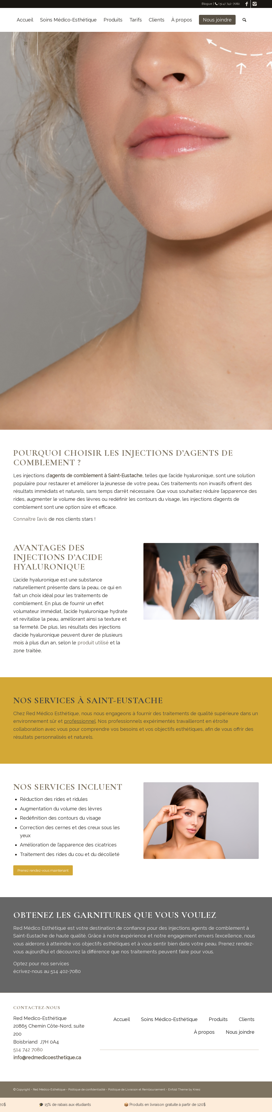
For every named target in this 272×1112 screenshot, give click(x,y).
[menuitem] (25, 20)
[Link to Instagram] (255, 4)
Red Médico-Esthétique (49, 1089)
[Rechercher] (244, 20)
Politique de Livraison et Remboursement (136, 1089)
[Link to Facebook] (246, 4)
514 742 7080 (28, 1049)
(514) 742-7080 (227, 4)
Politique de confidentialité (86, 1089)
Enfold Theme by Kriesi (184, 1089)
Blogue (207, 4)
